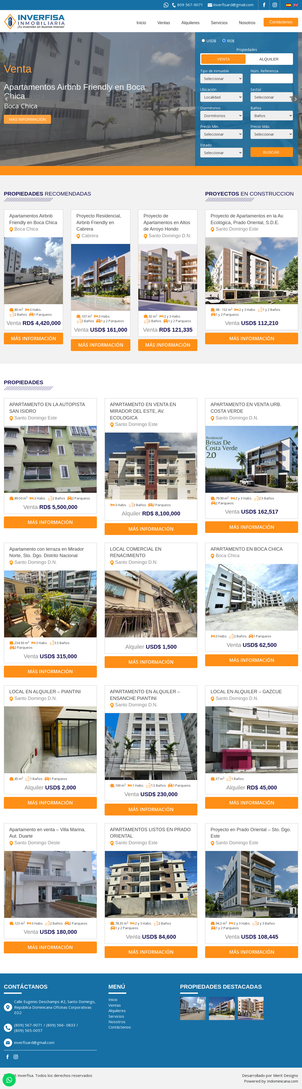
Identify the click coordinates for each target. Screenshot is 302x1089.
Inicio (141, 23)
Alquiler (262, 58)
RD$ (230, 41)
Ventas (163, 23)
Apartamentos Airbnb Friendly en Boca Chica (33, 223)
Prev (7, 99)
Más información (33, 338)
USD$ (211, 41)
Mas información (27, 119)
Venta (215, 58)
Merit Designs (285, 1075)
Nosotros (247, 23)
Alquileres (190, 23)
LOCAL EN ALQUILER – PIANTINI (50, 695)
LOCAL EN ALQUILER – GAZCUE (252, 695)
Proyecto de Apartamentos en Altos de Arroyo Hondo (168, 226)
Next (295, 99)
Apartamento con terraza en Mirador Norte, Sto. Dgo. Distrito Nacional (50, 556)
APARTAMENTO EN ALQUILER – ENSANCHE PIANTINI (151, 698)
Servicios (219, 23)
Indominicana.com (282, 1081)
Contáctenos (280, 22)
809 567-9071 (190, 4)
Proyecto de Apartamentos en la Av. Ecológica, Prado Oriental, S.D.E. (252, 223)
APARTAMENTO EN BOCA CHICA (252, 553)
